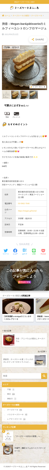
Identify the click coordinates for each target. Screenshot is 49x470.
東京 (18, 296)
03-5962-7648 (24, 203)
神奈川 (12, 398)
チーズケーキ (8, 296)
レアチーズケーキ (16, 419)
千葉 (11, 389)
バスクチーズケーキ (17, 414)
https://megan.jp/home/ (27, 211)
